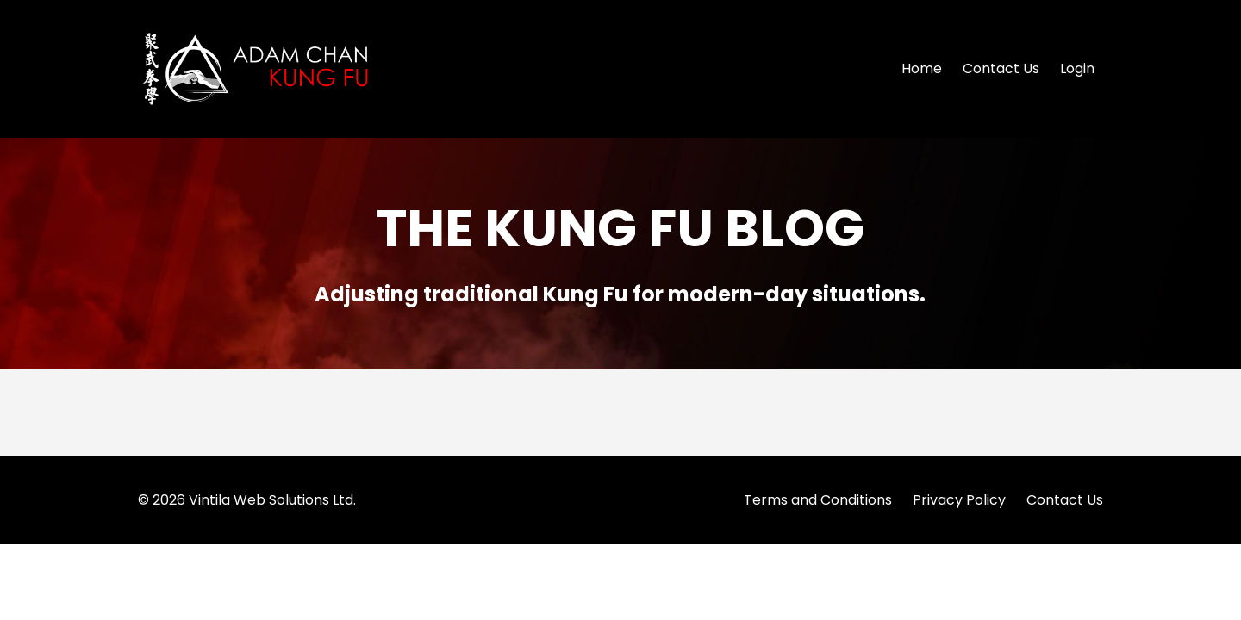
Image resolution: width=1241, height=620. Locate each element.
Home (921, 68)
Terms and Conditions (818, 500)
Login (1077, 68)
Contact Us (1001, 68)
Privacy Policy (959, 500)
